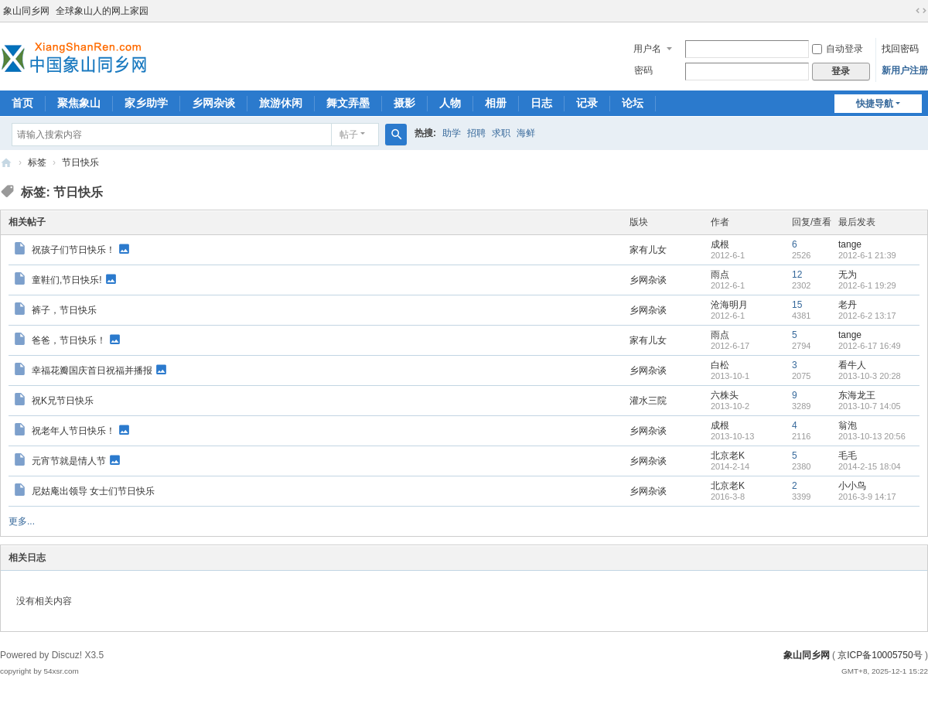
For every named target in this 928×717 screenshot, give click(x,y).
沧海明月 (729, 304)
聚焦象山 (79, 103)
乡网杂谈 (213, 103)
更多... (22, 521)
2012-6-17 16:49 (869, 345)
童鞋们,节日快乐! (67, 279)
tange (849, 244)
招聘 (476, 133)
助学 (451, 133)
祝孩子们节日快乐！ (73, 249)
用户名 (647, 48)
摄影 (404, 103)
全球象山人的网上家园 (102, 10)
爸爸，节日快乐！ (69, 339)
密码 (643, 70)
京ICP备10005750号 (880, 655)
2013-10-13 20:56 (872, 436)
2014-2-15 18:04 (869, 466)
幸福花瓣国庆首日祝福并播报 (92, 369)
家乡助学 (146, 103)
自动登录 (837, 48)
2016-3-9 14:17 (867, 496)
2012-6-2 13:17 (867, 315)
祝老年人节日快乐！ (73, 430)
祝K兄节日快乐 (63, 400)
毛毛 (847, 455)
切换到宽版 (921, 11)
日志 (541, 103)
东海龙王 (856, 395)
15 (797, 304)
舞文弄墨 (348, 103)
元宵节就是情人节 (69, 460)
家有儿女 (648, 249)
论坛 (632, 103)
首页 (22, 103)
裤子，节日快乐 (64, 310)
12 (797, 274)
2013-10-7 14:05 (869, 406)
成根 (720, 244)
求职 (501, 133)
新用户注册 (905, 70)
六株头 (725, 395)
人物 (450, 103)
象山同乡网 (26, 10)
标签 (37, 162)
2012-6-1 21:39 (867, 255)
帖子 (348, 134)
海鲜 (526, 133)
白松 (720, 365)
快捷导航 (874, 103)
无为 (847, 274)
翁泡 (847, 425)
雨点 (720, 274)
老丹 (847, 304)
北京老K (728, 455)
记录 (587, 103)
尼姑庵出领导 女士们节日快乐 (93, 491)
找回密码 (900, 48)
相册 (496, 103)
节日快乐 (80, 162)
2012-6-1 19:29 (867, 285)
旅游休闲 (280, 103)
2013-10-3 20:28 (869, 376)
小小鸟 (852, 485)
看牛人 (852, 365)
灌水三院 (648, 400)
